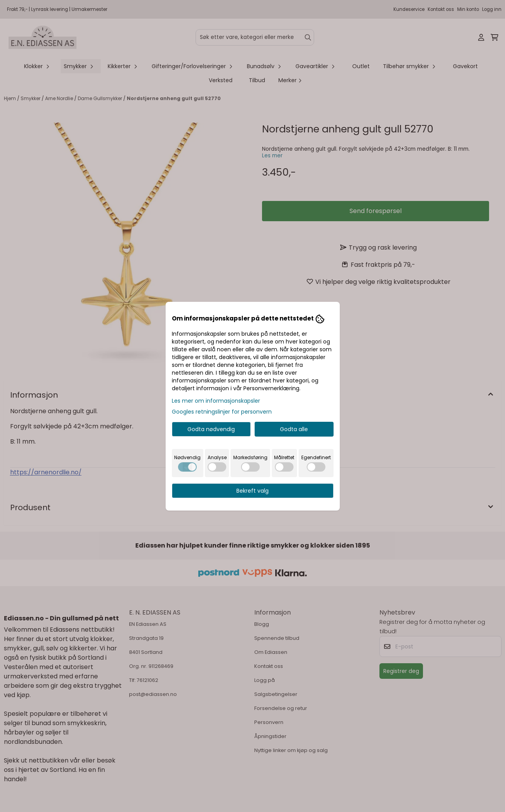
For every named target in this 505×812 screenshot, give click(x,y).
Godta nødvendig (211, 429)
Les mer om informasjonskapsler (216, 401)
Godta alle (294, 429)
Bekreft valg (252, 491)
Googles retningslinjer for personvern (222, 412)
